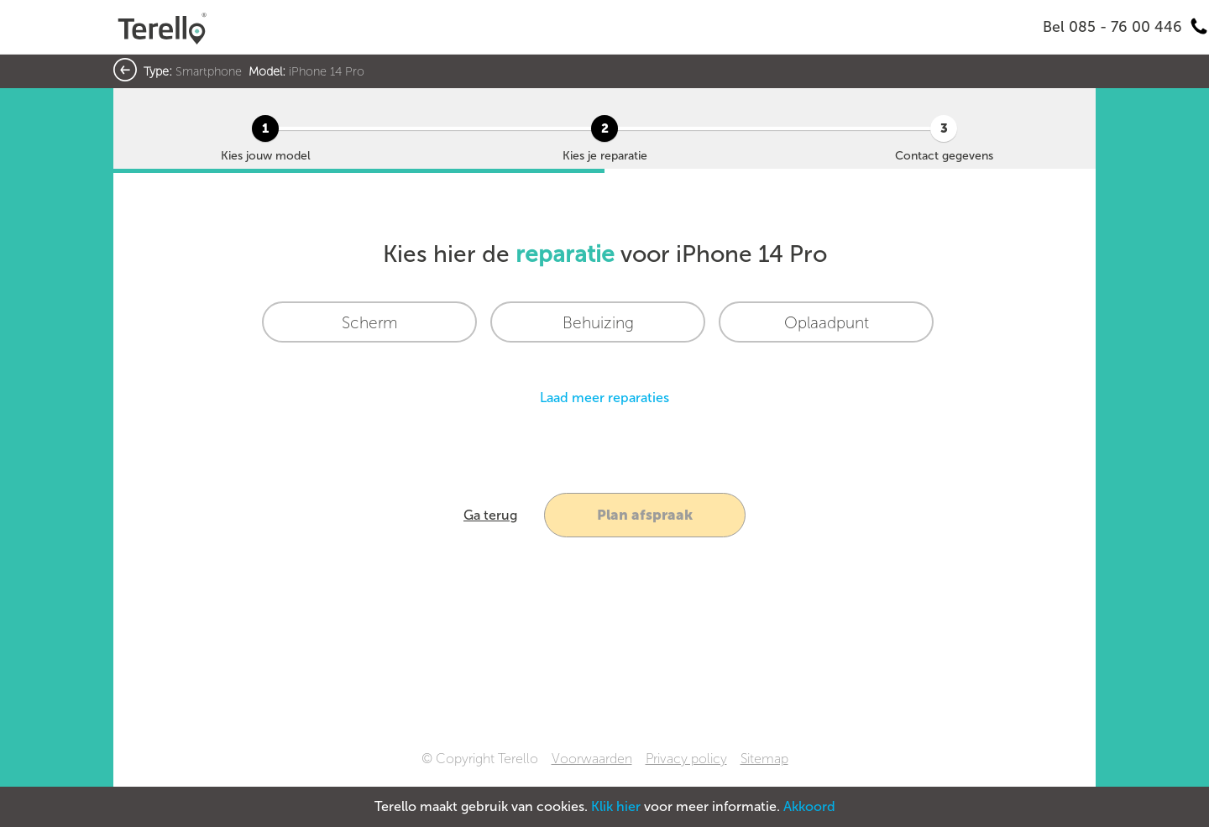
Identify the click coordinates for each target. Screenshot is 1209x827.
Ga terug (490, 515)
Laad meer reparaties (604, 398)
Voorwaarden (592, 759)
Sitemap (764, 759)
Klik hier (616, 806)
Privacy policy (686, 759)
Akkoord (809, 806)
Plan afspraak (645, 514)
